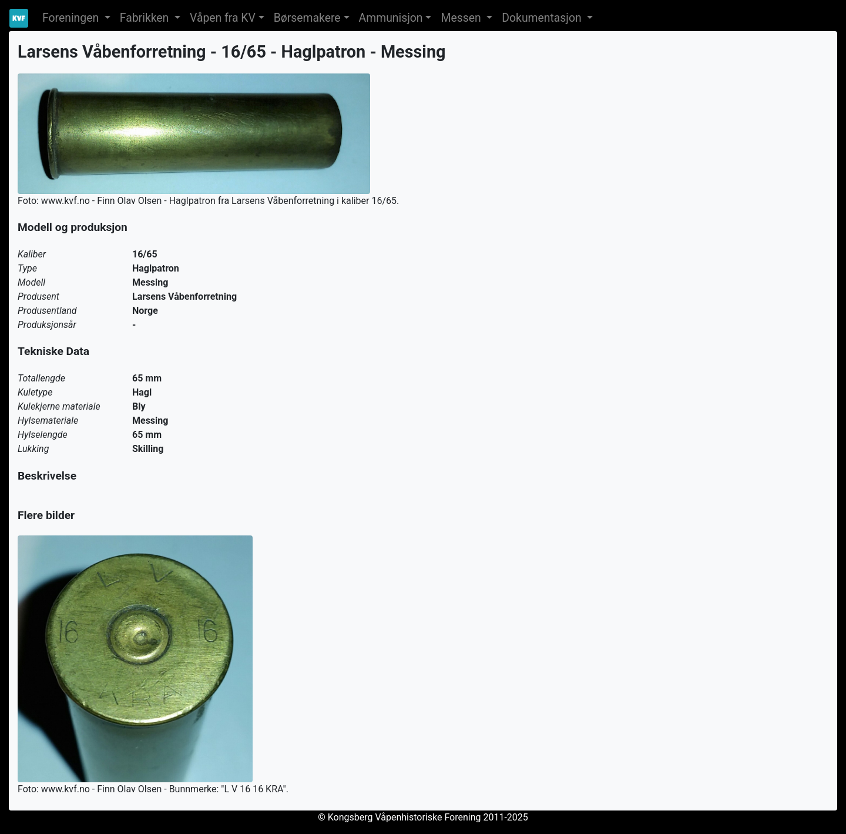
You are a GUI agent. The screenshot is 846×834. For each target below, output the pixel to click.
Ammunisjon (391, 18)
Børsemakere (307, 18)
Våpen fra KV (223, 18)
